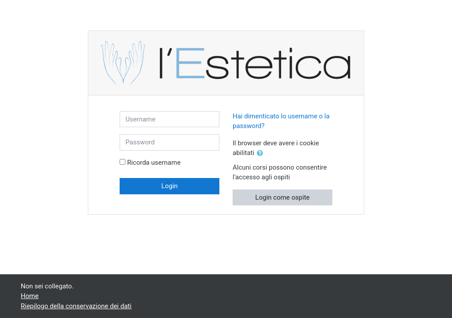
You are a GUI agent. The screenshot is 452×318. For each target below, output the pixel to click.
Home (29, 296)
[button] (261, 153)
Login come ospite (282, 197)
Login (170, 186)
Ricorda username (154, 163)
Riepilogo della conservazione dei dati (76, 306)
